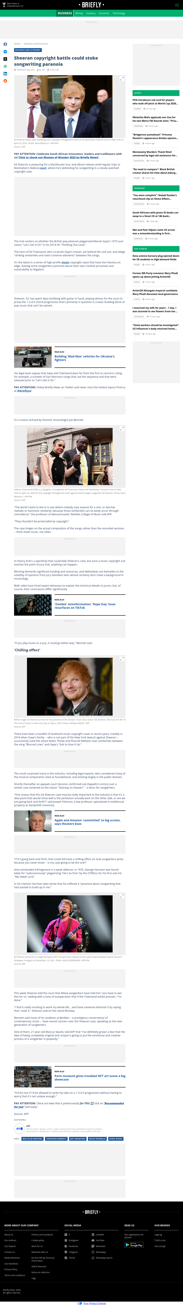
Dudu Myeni (115, 1139)
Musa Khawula (97, 1139)
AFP (43, 70)
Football (137, 109)
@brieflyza (24, 391)
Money (79, 14)
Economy (104, 14)
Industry (91, 14)
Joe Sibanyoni (77, 1139)
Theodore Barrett (56, 1139)
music (65, 263)
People (137, 144)
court (42, 169)
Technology (119, 14)
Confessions (139, 317)
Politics (137, 283)
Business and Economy (36, 44)
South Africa (139, 161)
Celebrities (138, 127)
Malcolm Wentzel (32, 1139)
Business (65, 14)
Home (17, 44)
